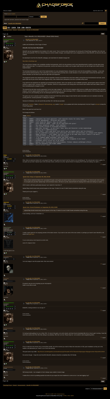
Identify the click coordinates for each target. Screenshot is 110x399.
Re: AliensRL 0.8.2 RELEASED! (33, 155)
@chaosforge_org (50, 104)
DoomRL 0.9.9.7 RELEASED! (14, 23)
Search (13, 28)
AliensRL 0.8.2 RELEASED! (32, 39)
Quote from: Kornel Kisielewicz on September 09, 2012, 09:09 (40, 207)
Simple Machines (61, 394)
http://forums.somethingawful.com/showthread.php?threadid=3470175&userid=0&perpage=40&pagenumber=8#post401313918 (71, 351)
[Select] (29, 115)
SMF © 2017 (54, 394)
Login (22, 28)
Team (18, 28)
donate (98, 104)
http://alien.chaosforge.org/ (30, 61)
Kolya (5, 155)
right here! (31, 234)
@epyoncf (41, 104)
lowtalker (6, 278)
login (9, 13)
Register (28, 28)
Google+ (61, 104)
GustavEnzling (8, 256)
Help (9, 28)
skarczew (6, 202)
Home (4, 28)
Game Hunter (7, 227)
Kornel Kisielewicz (9, 39)
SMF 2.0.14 (48, 394)
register (13, 13)
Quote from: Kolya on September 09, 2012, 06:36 (36, 176)
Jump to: (87, 388)
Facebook (30, 104)
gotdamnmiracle (8, 328)
